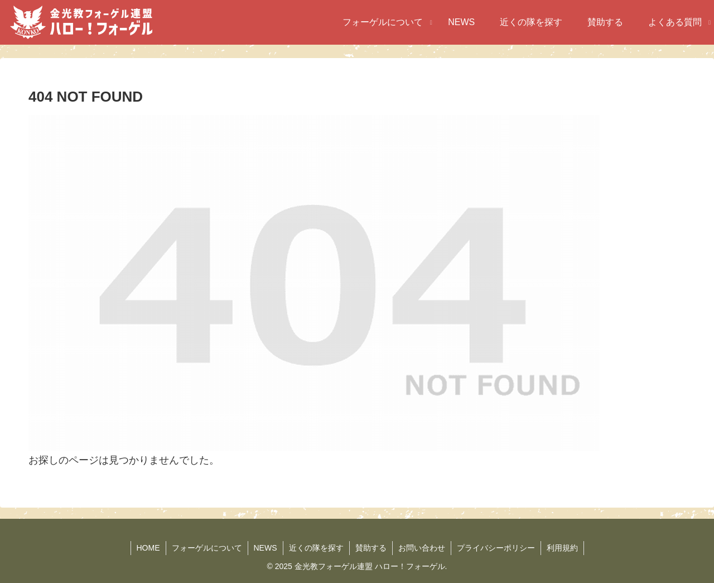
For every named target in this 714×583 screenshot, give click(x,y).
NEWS (265, 547)
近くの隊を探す (316, 547)
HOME (148, 547)
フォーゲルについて (207, 547)
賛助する (371, 547)
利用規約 (562, 547)
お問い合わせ (421, 547)
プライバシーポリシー (496, 547)
